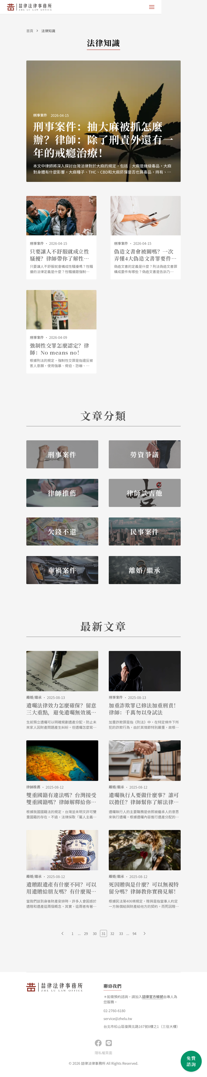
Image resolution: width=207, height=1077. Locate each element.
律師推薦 (33, 787)
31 (103, 934)
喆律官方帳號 (152, 997)
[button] (108, 1043)
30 (95, 934)
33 (121, 934)
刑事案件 (116, 697)
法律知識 (48, 30)
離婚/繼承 (34, 697)
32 (112, 934)
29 (86, 934)
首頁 (29, 30)
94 (134, 934)
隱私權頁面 (103, 1053)
